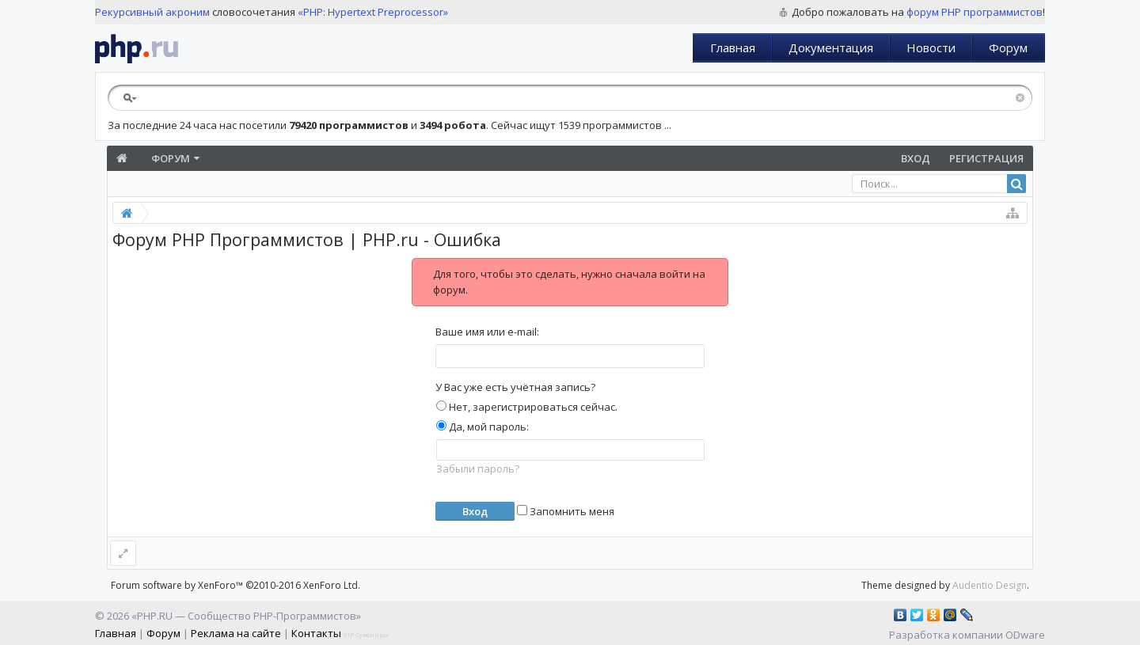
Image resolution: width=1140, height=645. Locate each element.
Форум (1008, 47)
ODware (1025, 635)
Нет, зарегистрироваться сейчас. (527, 407)
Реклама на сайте (236, 633)
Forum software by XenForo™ (235, 585)
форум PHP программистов (974, 12)
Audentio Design (989, 585)
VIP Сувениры (366, 634)
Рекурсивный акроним (152, 12)
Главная (732, 47)
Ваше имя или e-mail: (487, 331)
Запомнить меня (565, 511)
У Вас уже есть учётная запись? (515, 387)
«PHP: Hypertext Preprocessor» (373, 12)
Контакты (316, 633)
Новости (931, 47)
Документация (830, 47)
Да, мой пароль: (482, 426)
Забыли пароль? (477, 468)
